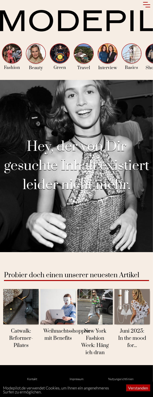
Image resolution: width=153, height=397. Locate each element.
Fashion (12, 56)
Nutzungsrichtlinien (120, 379)
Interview (108, 56)
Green (60, 56)
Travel (84, 56)
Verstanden (138, 387)
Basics (131, 56)
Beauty (36, 56)
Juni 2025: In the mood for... (132, 338)
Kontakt (32, 379)
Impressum (76, 379)
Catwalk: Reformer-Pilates (21, 338)
